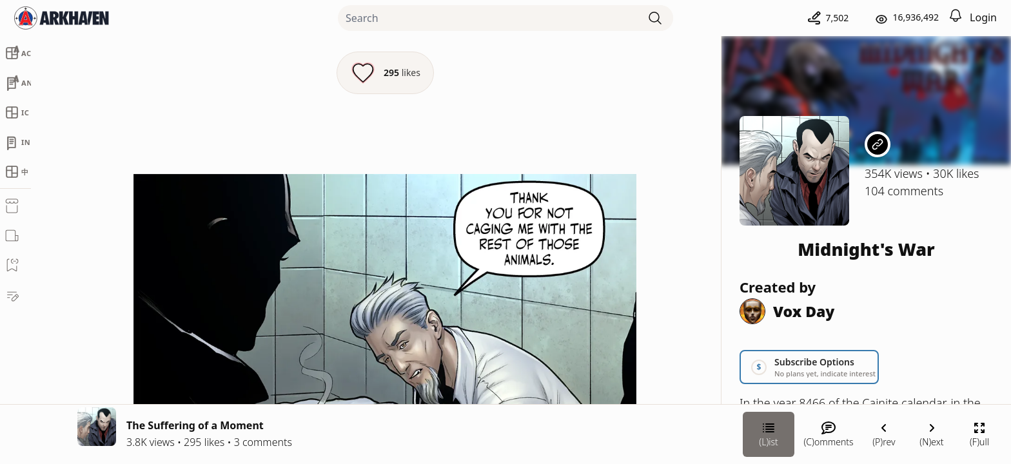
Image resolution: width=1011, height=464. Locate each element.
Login (983, 17)
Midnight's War (866, 249)
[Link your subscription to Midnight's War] (809, 367)
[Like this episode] (385, 73)
